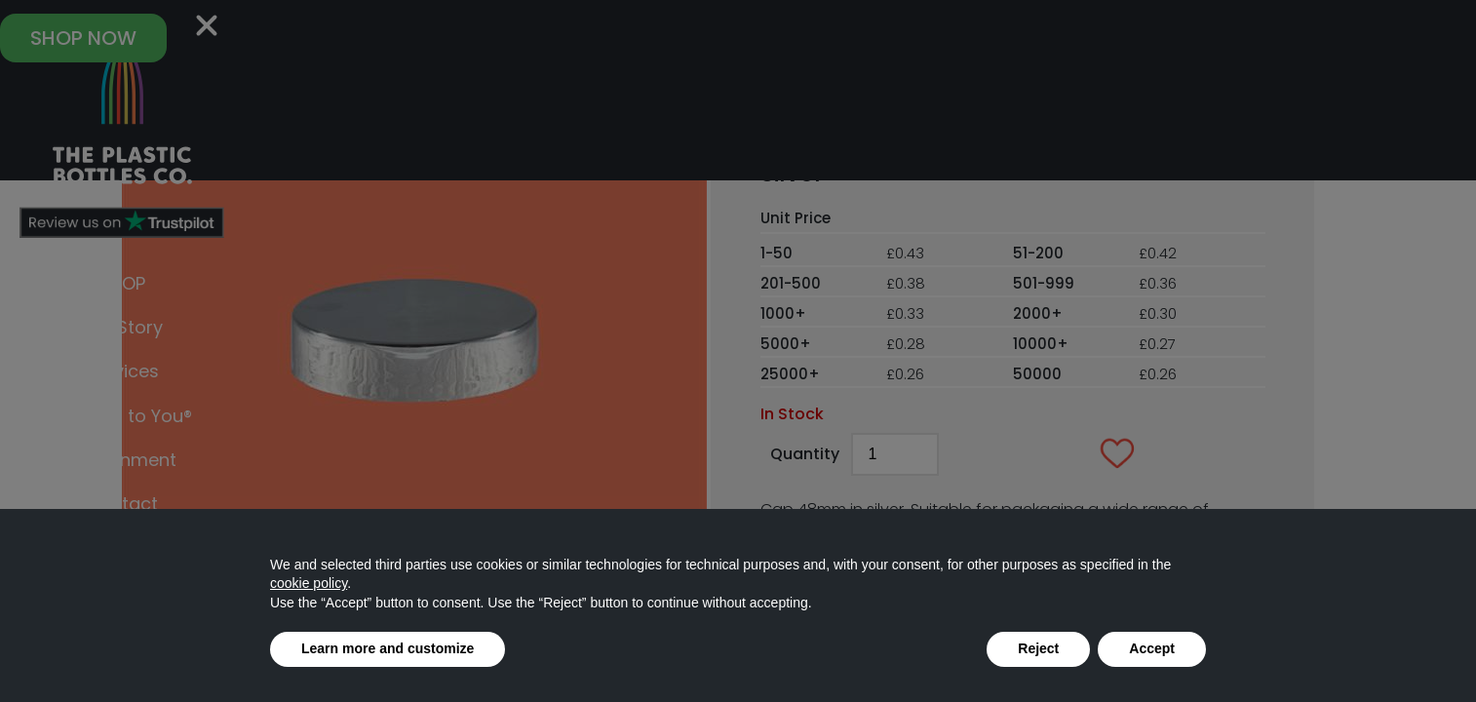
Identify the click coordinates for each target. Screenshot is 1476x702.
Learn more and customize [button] (387, 648)
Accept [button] (1152, 648)
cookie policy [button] (308, 583)
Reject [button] (1038, 648)
